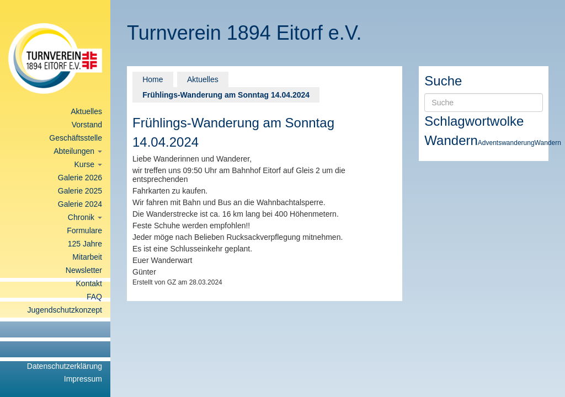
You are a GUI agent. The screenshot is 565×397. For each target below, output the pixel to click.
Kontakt (89, 283)
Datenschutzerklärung (64, 366)
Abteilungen (78, 151)
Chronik (85, 217)
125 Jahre (85, 243)
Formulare (84, 230)
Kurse (88, 164)
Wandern (451, 140)
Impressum (83, 378)
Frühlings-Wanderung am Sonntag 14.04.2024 (226, 94)
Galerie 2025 (80, 190)
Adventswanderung (506, 143)
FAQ (94, 296)
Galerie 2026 (80, 177)
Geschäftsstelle (75, 137)
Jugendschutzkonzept (65, 309)
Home (152, 79)
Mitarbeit (87, 257)
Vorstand (87, 124)
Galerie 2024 (80, 204)
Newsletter (84, 270)
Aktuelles (86, 111)
